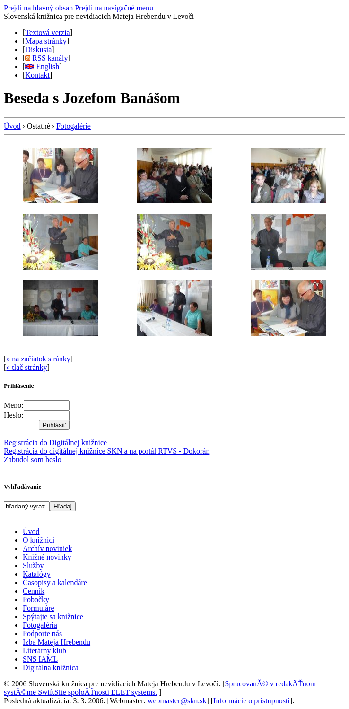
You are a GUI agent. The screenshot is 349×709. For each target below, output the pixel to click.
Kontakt (37, 75)
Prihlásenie (19, 385)
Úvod (12, 126)
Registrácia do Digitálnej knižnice (55, 442)
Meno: (14, 405)
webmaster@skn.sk (177, 701)
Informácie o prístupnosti (251, 701)
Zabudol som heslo (32, 459)
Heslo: (14, 415)
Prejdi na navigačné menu (114, 8)
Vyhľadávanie (22, 486)
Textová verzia (47, 32)
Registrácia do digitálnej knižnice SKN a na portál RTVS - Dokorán (106, 451)
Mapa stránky (46, 41)
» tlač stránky (26, 367)
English (42, 66)
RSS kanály (46, 58)
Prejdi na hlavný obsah (38, 8)
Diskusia (38, 49)
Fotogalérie (73, 126)
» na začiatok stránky (38, 359)
